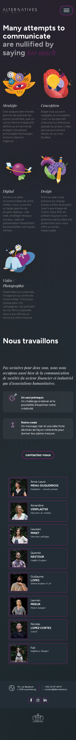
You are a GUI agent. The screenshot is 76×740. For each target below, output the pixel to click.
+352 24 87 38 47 (52, 686)
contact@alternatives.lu (54, 689)
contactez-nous (38, 455)
